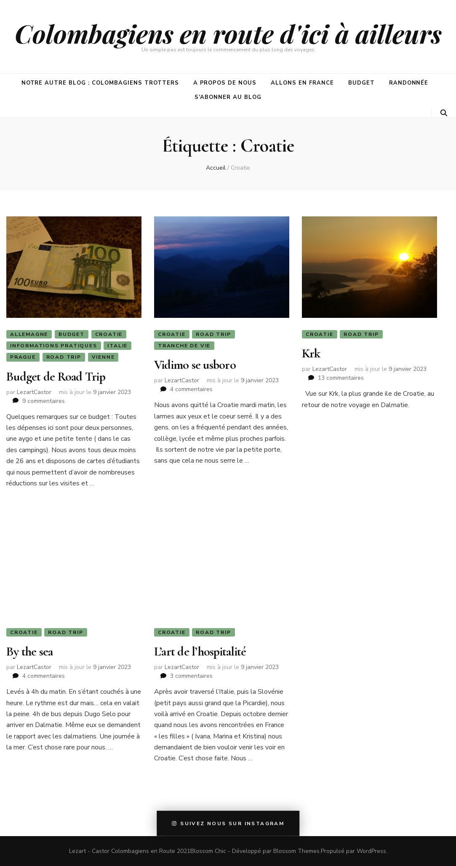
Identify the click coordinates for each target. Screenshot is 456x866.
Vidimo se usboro (195, 365)
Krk (311, 353)
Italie (117, 345)
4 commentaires (191, 389)
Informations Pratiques (53, 345)
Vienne (103, 357)
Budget (361, 83)
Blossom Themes (296, 851)
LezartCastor (34, 392)
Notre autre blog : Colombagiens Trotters (100, 83)
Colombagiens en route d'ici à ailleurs (228, 33)
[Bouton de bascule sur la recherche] (443, 113)
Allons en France (302, 83)
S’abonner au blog (228, 97)
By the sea (29, 651)
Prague (23, 357)
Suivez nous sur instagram (228, 823)
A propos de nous (225, 83)
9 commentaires (43, 401)
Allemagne (29, 334)
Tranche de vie (184, 345)
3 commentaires (191, 676)
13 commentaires (341, 378)
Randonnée (409, 83)
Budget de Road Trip (55, 376)
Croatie (109, 334)
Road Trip (63, 357)
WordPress (371, 851)
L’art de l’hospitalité (200, 651)
